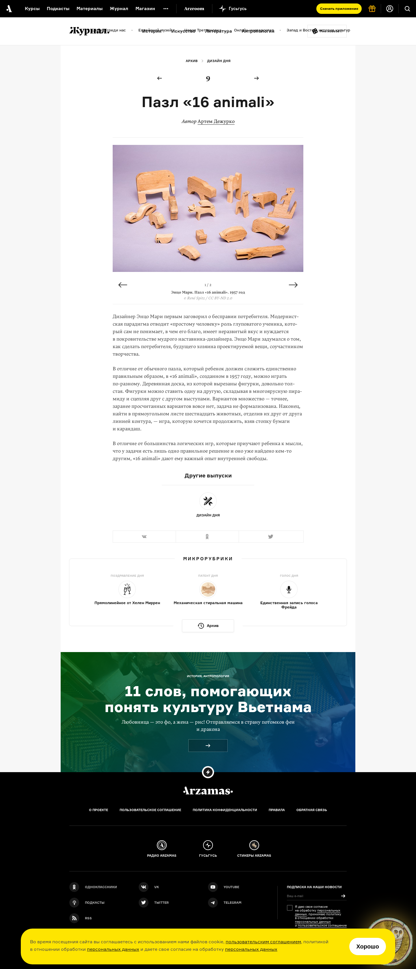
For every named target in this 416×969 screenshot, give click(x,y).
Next (293, 284)
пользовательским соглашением (263, 941)
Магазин (145, 8)
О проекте (98, 810)
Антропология (258, 31)
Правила (277, 810)
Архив (192, 61)
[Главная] (208, 791)
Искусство (183, 31)
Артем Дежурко (216, 121)
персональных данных (113, 949)
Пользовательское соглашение (150, 810)
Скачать (339, 8)
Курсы (32, 8)
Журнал (119, 8)
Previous (122, 284)
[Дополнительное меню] (166, 8)
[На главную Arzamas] (8, 8)
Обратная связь (311, 810)
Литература (218, 31)
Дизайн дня (219, 61)
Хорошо (367, 946)
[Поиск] (407, 8)
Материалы (90, 8)
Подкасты (58, 8)
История (151, 31)
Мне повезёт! (331, 31)
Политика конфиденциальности (225, 810)
